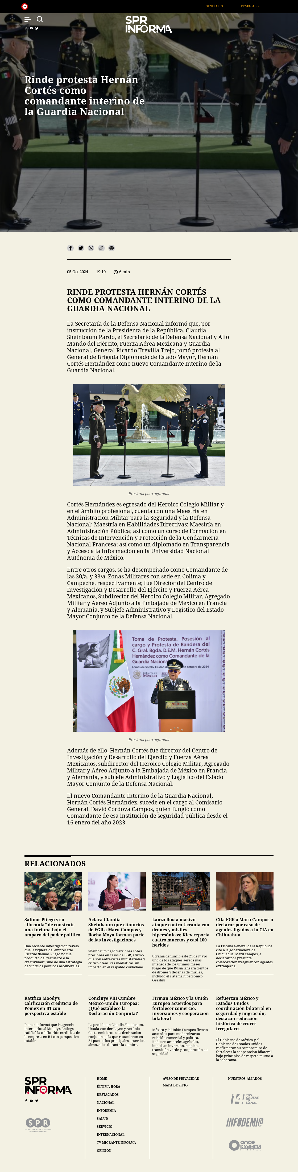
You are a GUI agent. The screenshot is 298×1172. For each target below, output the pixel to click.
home (102, 1078)
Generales (222, 6)
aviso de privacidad (181, 1079)
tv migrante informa (116, 1142)
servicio (104, 1126)
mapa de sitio (175, 1085)
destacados (108, 1094)
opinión (104, 1150)
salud (102, 1118)
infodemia (106, 1110)
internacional (111, 1134)
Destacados (258, 6)
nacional (105, 1102)
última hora (108, 1086)
